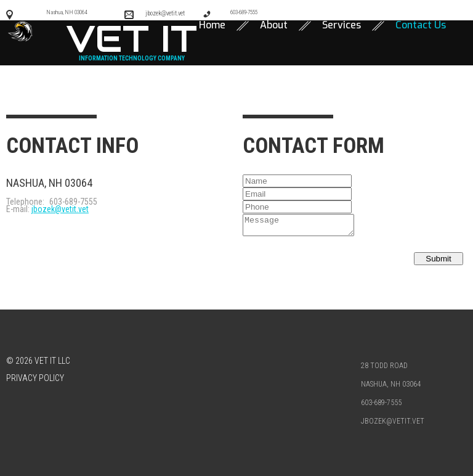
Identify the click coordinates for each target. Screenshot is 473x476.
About (274, 24)
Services (341, 24)
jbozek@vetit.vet (60, 207)
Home (212, 24)
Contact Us (420, 24)
